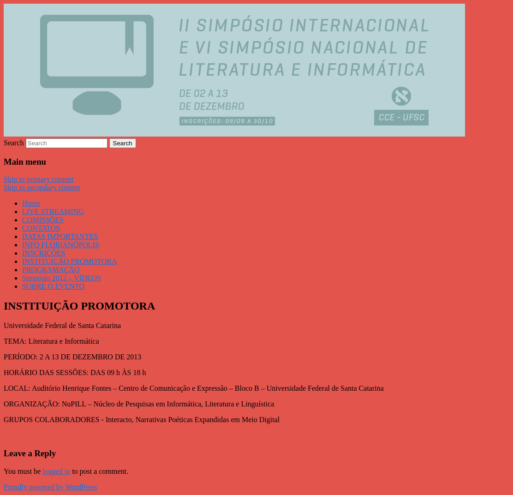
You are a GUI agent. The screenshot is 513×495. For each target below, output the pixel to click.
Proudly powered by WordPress (50, 487)
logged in (56, 471)
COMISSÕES (43, 220)
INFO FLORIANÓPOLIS (60, 245)
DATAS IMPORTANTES (60, 236)
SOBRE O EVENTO (53, 286)
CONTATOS (41, 228)
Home (31, 203)
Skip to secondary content (42, 187)
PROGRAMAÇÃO (50, 270)
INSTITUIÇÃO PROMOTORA (69, 261)
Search (14, 143)
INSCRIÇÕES (43, 253)
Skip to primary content (39, 179)
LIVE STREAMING (53, 211)
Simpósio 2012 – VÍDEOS (61, 278)
